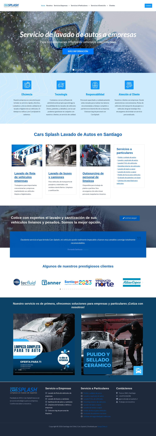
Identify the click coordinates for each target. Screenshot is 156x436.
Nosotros (49, 6)
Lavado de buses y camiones (58, 399)
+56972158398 (125, 396)
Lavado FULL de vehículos (127, 203)
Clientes (112, 6)
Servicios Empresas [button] (62, 6)
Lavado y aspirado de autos (128, 200)
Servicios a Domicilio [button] (99, 6)
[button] (69, 6)
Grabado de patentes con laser (94, 413)
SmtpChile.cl (102, 426)
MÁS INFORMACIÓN (78, 51)
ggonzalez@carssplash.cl (128, 399)
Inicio (43, 6)
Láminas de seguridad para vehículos (97, 416)
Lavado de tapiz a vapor (92, 405)
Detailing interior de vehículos (129, 205)
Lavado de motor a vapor (92, 407)
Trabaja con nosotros (127, 402)
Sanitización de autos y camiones (60, 402)
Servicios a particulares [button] (80, 6)
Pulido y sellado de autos (127, 197)
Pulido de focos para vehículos (94, 410)
